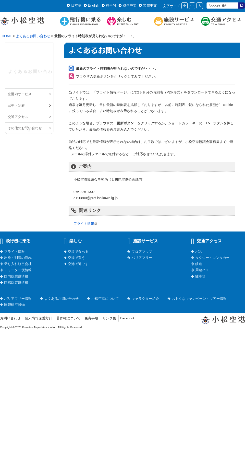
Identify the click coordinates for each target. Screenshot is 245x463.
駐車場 (198, 276)
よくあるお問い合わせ (33, 36)
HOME (7, 36)
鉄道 (196, 264)
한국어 (109, 5)
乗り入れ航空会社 (16, 264)
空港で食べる (76, 252)
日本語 (74, 5)
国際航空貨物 (12, 305)
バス (196, 252)
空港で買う (74, 258)
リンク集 (109, 318)
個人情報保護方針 (38, 318)
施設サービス (142, 240)
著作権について (68, 318)
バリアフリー (139, 258)
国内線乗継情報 (14, 276)
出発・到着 (16, 105)
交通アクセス (18, 117)
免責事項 (91, 318)
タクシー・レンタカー (210, 258)
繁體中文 (148, 5)
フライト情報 (84, 223)
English (91, 5)
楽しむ (73, 240)
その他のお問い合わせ (25, 128)
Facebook (127, 318)
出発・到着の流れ (16, 258)
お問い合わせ (10, 318)
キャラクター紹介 (143, 299)
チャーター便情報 (16, 270)
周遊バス (200, 270)
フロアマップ (139, 252)
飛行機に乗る (15, 240)
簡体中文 (127, 5)
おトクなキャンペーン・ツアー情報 (197, 299)
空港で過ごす (76, 264)
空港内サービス (20, 94)
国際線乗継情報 (14, 282)
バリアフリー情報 (16, 299)
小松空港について (103, 299)
